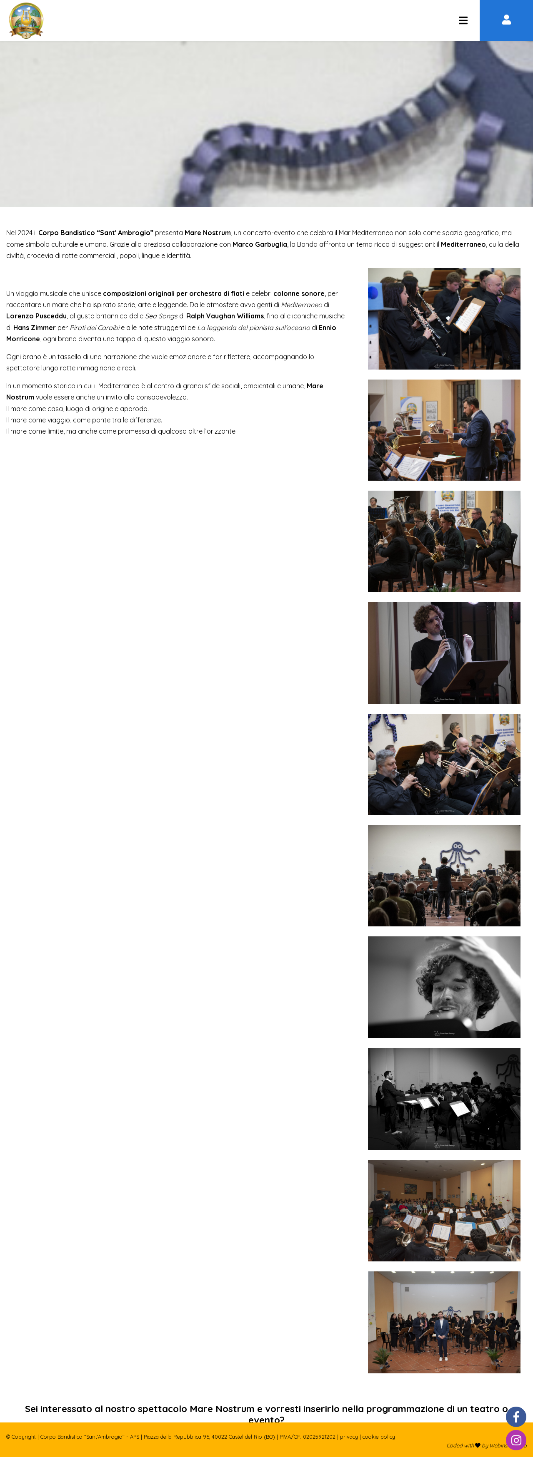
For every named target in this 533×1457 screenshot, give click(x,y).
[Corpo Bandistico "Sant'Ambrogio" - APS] (463, 20)
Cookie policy (379, 1436)
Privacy (349, 1436)
